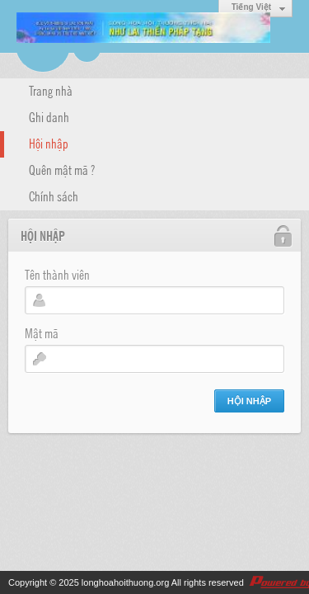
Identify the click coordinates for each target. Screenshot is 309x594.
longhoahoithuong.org (125, 582)
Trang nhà (51, 90)
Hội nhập (48, 143)
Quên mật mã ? (62, 169)
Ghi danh (49, 116)
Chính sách (53, 195)
